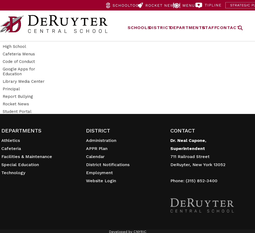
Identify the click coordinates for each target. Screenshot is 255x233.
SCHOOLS (139, 27)
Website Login (101, 180)
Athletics (10, 140)
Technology (13, 172)
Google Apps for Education (19, 71)
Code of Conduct (19, 61)
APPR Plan (96, 148)
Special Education (20, 164)
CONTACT (228, 27)
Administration (101, 140)
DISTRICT (160, 27)
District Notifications (108, 164)
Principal (11, 89)
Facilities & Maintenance (26, 156)
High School (14, 46)
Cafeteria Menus (19, 54)
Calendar (95, 156)
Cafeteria (11, 148)
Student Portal (17, 111)
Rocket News (16, 104)
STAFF (209, 27)
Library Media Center (24, 81)
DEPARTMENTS (188, 27)
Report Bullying (18, 96)
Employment (99, 172)
